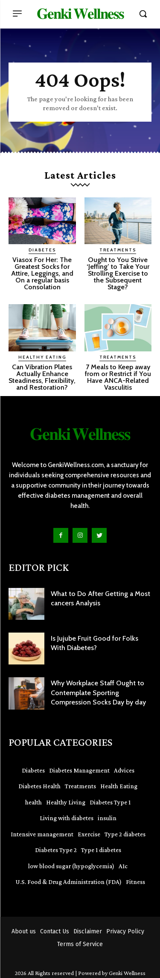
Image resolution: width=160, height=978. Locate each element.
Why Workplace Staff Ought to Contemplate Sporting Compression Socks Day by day (98, 692)
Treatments (117, 250)
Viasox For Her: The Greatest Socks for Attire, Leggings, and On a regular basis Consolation (42, 273)
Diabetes (42, 250)
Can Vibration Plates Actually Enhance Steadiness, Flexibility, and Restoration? (42, 377)
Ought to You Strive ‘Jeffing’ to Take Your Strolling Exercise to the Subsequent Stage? (118, 273)
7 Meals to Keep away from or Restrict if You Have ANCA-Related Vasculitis (118, 377)
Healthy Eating (42, 357)
